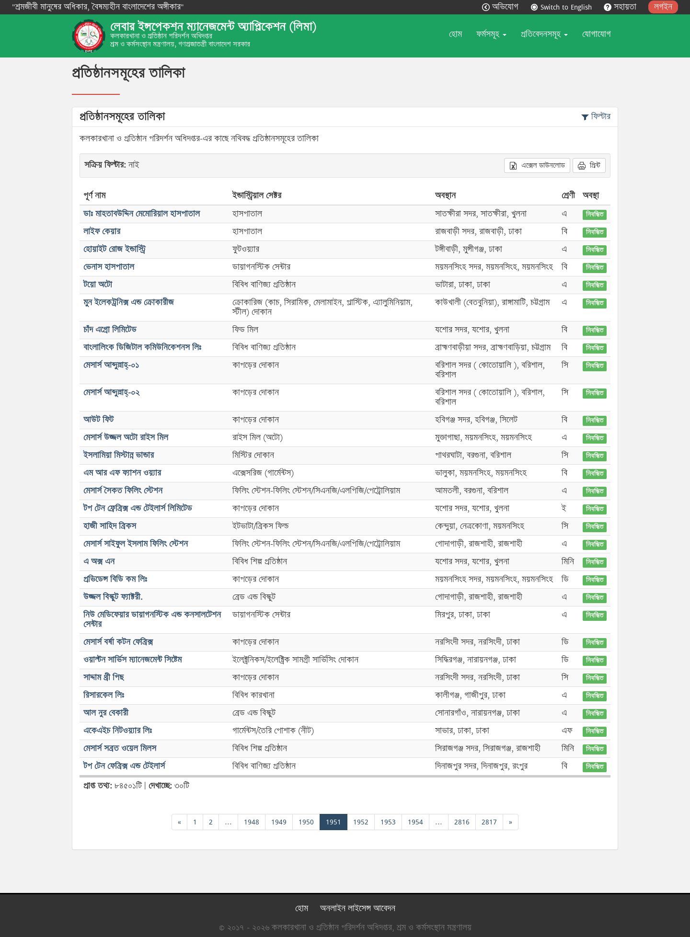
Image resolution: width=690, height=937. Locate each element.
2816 (462, 822)
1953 (388, 822)
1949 (279, 822)
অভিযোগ (501, 7)
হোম (455, 34)
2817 (489, 822)
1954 (415, 822)
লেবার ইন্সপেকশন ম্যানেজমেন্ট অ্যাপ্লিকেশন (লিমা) (213, 27)
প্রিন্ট (589, 165)
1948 (251, 822)
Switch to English (562, 7)
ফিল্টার (595, 117)
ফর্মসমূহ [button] (491, 34)
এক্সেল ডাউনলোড (537, 165)
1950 (306, 822)
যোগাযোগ (596, 34)
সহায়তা (621, 7)
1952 (360, 822)
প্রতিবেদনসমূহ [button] (544, 34)
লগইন (663, 7)
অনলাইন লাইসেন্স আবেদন (357, 908)
